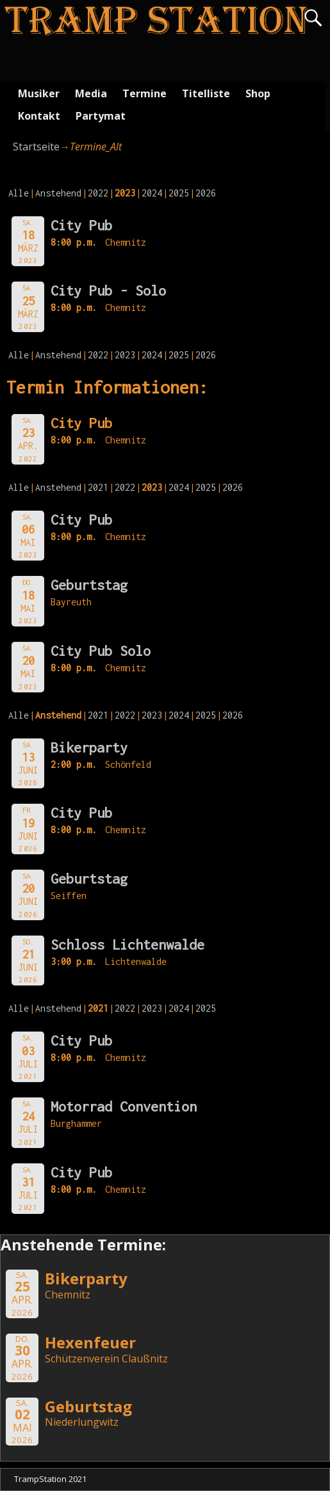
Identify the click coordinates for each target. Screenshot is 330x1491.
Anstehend (58, 192)
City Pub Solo (101, 650)
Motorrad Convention (124, 1106)
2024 (152, 192)
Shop (257, 93)
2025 (179, 192)
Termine (144, 93)
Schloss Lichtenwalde (127, 944)
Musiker (39, 93)
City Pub (81, 225)
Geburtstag (89, 585)
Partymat (101, 116)
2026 (205, 192)
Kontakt (39, 116)
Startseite (36, 147)
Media (91, 93)
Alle (18, 192)
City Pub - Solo (108, 290)
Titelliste (206, 93)
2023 (125, 354)
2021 (98, 487)
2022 (98, 192)
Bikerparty (89, 747)
